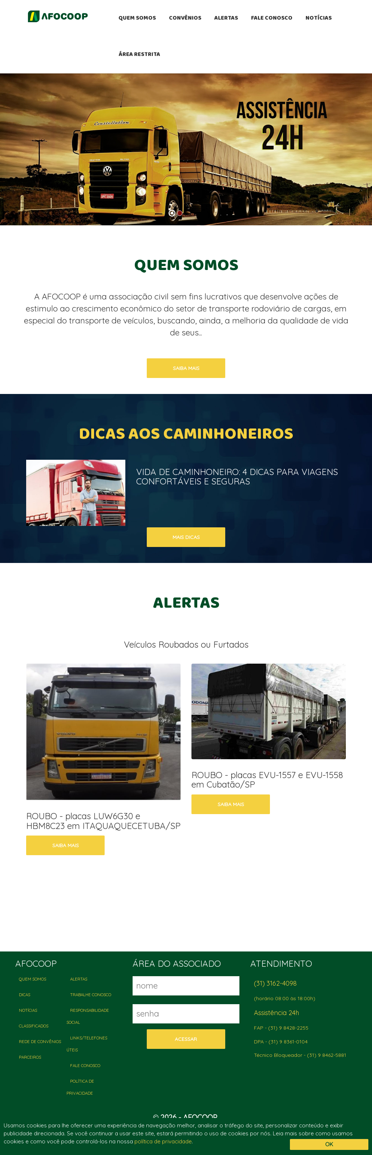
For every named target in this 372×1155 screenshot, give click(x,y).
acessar (186, 1039)
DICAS (24, 994)
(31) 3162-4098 (275, 983)
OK (329, 1144)
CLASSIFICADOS (33, 1026)
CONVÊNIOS (185, 18)
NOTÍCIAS (319, 18)
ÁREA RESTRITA (139, 55)
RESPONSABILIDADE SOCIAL (87, 1016)
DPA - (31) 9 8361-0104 (281, 1041)
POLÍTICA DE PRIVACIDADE (80, 1087)
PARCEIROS (30, 1057)
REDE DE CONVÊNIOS (40, 1041)
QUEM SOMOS (137, 18)
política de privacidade (163, 1141)
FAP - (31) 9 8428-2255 (281, 1028)
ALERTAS (226, 18)
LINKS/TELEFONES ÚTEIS (86, 1044)
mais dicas (186, 537)
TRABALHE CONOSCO (90, 994)
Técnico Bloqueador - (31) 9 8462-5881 (300, 1055)
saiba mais (186, 368)
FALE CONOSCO (271, 18)
